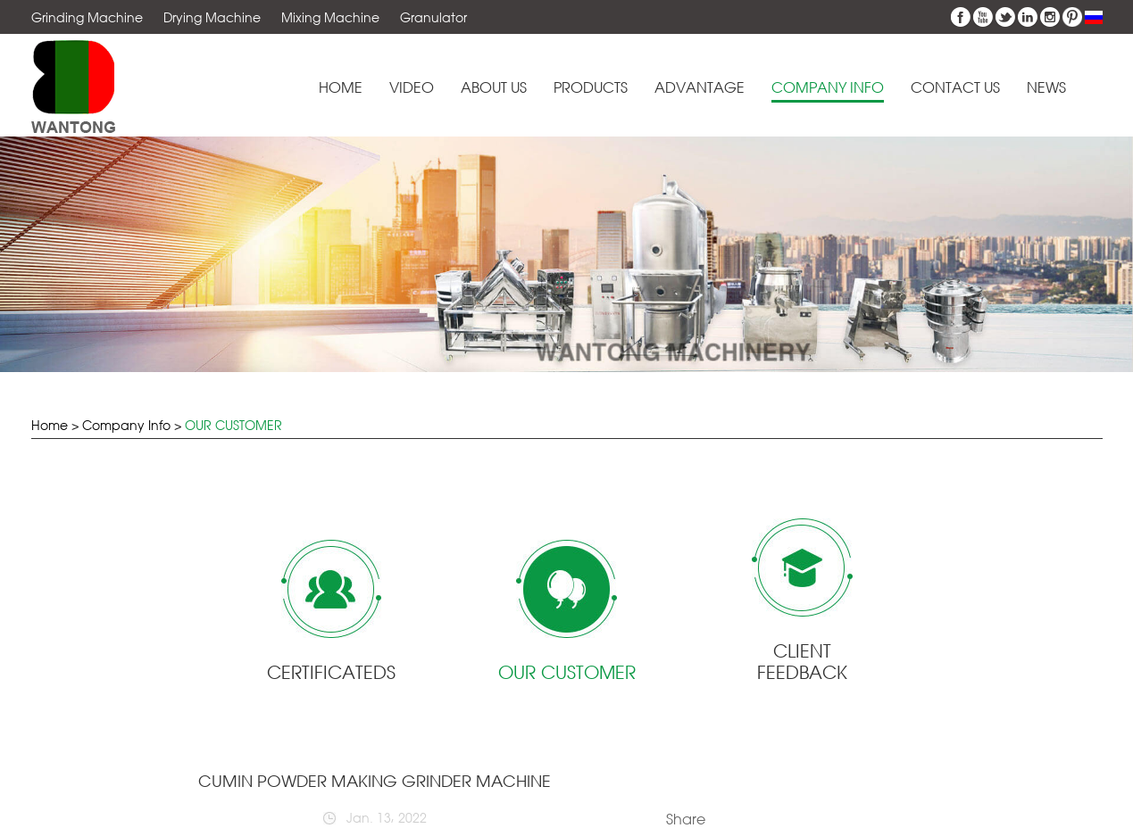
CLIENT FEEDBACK (802, 661)
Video (411, 87)
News (1046, 87)
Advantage (699, 87)
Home (340, 87)
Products (591, 87)
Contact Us (955, 87)
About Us (494, 87)
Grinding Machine (87, 17)
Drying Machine (212, 17)
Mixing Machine (330, 17)
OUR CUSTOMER (233, 425)
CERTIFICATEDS (331, 672)
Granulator (433, 17)
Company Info (827, 87)
